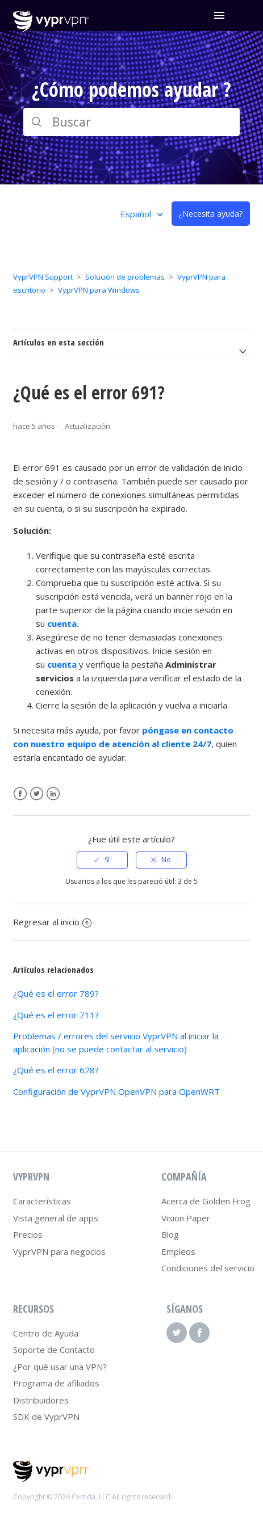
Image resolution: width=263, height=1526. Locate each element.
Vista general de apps (55, 1218)
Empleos (178, 1251)
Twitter (37, 794)
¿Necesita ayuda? (210, 213)
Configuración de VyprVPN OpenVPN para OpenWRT (116, 1091)
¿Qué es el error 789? (56, 993)
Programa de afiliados (56, 1383)
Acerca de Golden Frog (206, 1201)
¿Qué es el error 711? (56, 1015)
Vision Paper (185, 1218)
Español (136, 214)
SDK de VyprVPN (46, 1416)
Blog (170, 1234)
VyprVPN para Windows (99, 290)
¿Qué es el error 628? (56, 1070)
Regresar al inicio (52, 922)
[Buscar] (131, 122)
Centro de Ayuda (45, 1333)
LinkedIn (53, 794)
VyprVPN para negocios (59, 1251)
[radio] (102, 860)
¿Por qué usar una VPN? (60, 1366)
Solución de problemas (125, 277)
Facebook (20, 794)
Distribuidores (41, 1400)
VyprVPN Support (43, 277)
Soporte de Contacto (54, 1349)
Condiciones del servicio (207, 1268)
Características (42, 1201)
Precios (28, 1234)
